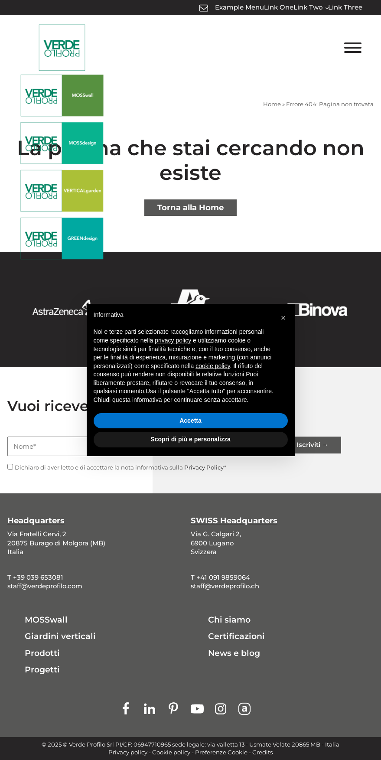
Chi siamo (229, 620)
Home (272, 104)
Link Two (307, 7)
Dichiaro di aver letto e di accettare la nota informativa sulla (121, 467)
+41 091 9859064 (223, 577)
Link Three (345, 7)
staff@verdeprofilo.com (44, 586)
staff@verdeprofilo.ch (225, 586)
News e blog (234, 653)
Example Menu (239, 7)
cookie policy (212, 365)
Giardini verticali (60, 636)
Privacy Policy (204, 467)
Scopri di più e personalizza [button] (190, 439)
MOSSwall (46, 620)
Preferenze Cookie (221, 752)
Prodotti (42, 653)
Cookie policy (171, 752)
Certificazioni (236, 636)
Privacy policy (127, 752)
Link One (278, 7)
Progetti (42, 670)
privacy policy (173, 340)
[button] (283, 318)
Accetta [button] (190, 420)
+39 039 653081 (38, 577)
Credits (262, 752)
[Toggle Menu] (352, 47)
